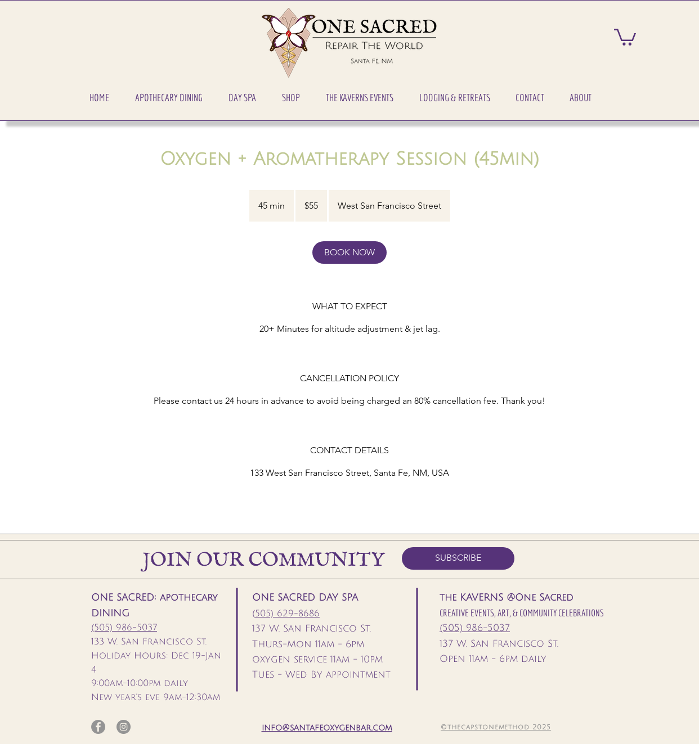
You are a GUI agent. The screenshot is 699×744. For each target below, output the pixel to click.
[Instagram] (123, 727)
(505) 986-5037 (124, 628)
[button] (169, 98)
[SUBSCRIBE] (458, 558)
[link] (349, 252)
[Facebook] (98, 727)
